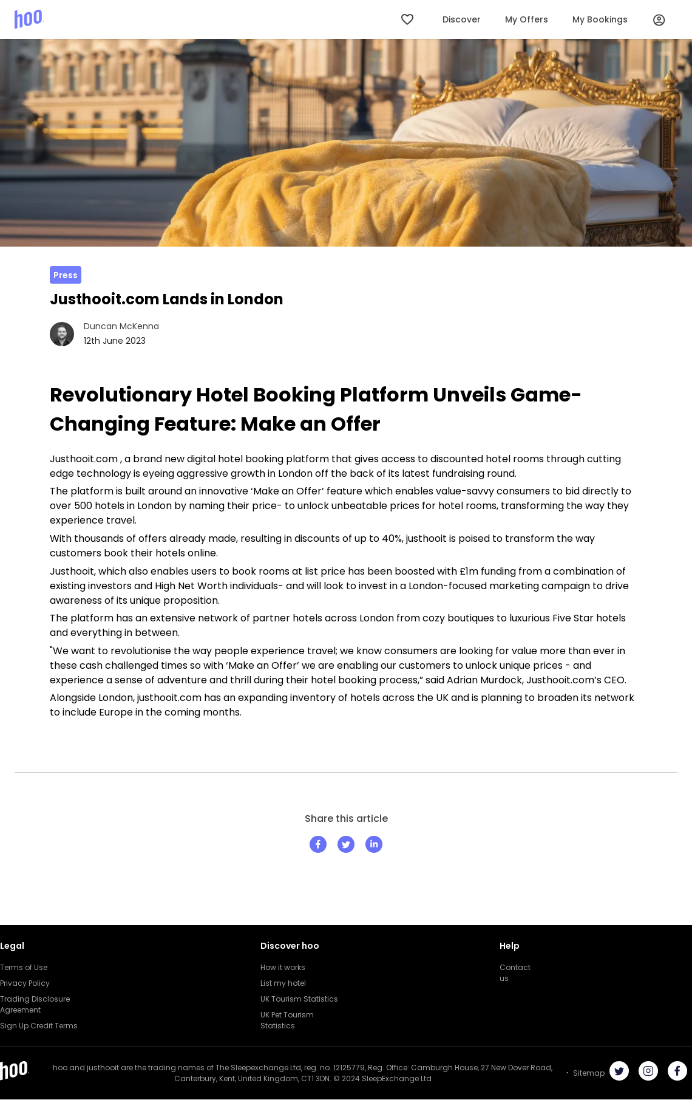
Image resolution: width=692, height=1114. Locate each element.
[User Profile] (659, 19)
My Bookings (600, 19)
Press (65, 275)
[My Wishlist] (408, 19)
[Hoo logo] (29, 19)
